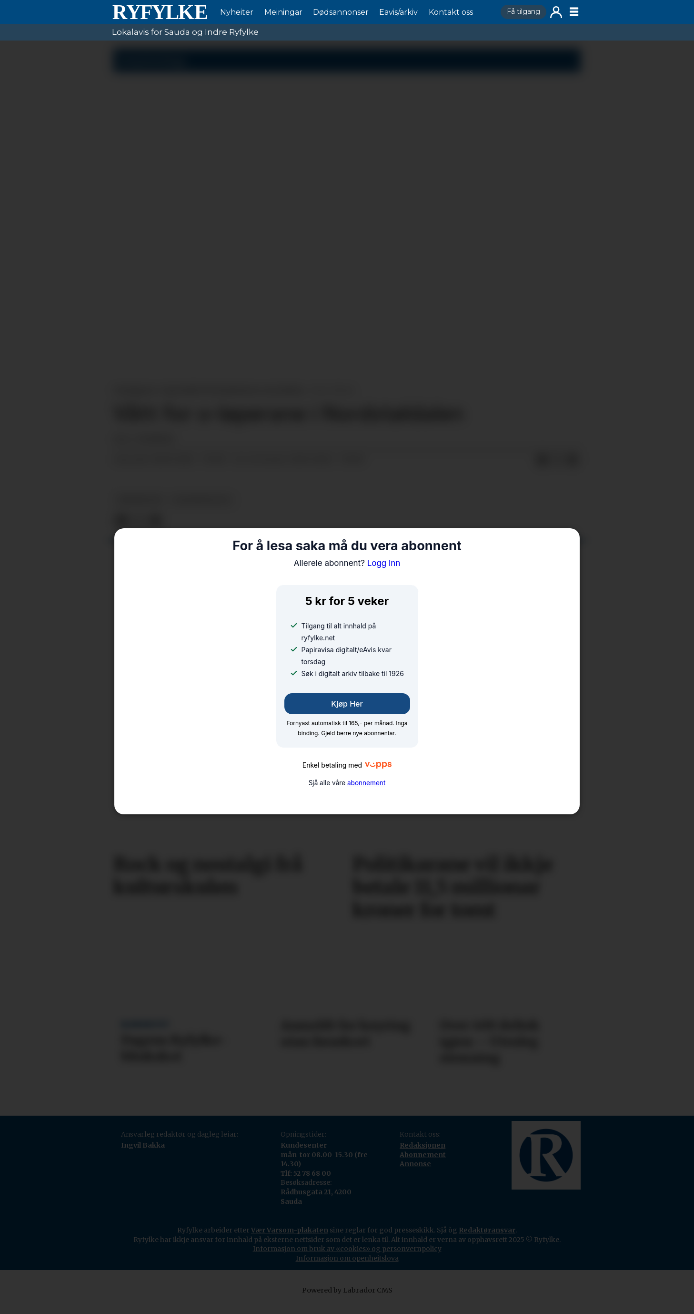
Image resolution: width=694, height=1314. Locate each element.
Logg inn (556, 12)
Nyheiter (236, 12)
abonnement (366, 783)
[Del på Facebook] (542, 460)
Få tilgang (523, 11)
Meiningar (283, 12)
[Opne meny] (574, 12)
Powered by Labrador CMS (347, 1290)
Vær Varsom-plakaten (289, 1230)
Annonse (415, 1164)
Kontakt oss (451, 12)
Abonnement (423, 1154)
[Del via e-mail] (572, 460)
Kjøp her (346, 703)
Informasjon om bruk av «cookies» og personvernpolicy (347, 1248)
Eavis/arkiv (398, 12)
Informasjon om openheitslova (347, 1258)
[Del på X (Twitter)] (557, 460)
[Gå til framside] (159, 12)
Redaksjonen (422, 1145)
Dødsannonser (341, 12)
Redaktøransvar (487, 1230)
